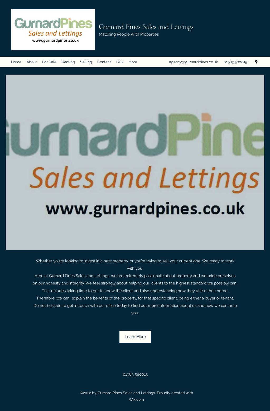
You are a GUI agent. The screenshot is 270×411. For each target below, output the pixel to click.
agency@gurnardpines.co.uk (193, 62)
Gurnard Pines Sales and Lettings (146, 26)
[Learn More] (135, 337)
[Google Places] (256, 62)
